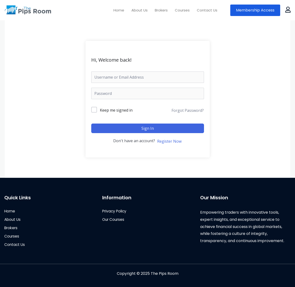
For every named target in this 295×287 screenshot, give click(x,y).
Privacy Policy (115, 211)
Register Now (169, 141)
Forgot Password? (188, 110)
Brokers (161, 10)
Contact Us (207, 10)
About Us (139, 10)
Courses (182, 10)
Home (118, 10)
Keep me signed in (116, 110)
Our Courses (113, 219)
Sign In (147, 128)
